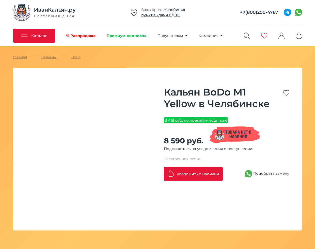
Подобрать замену (267, 173)
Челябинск (174, 9)
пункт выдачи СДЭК (160, 15)
